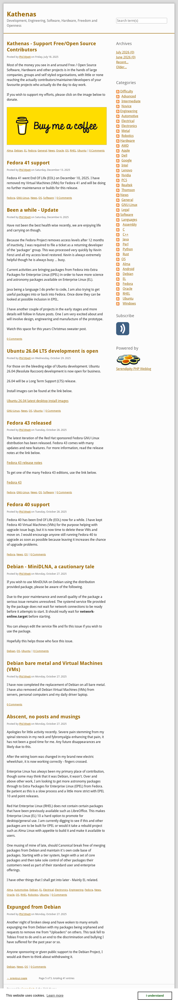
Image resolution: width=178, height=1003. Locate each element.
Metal (125, 131)
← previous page (17, 978)
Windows (129, 303)
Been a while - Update (32, 210)
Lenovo (126, 170)
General (42, 150)
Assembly (130, 224)
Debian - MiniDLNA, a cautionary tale (50, 567)
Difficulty (126, 91)
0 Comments (97, 150)
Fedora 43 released (29, 423)
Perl (125, 244)
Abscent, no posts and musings (43, 717)
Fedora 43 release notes (24, 463)
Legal (125, 210)
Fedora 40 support (28, 504)
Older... (121, 67)
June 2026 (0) (125, 57)
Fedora (32, 150)
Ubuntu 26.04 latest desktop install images (37, 401)
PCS (124, 180)
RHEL (73, 150)
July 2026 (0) (125, 52)
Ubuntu (82, 150)
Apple (125, 151)
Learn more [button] (55, 995)
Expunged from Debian (34, 907)
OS (67, 150)
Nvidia (126, 175)
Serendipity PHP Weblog (133, 369)
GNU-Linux (22, 197)
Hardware (127, 141)
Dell (124, 155)
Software (48, 197)
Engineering (76, 889)
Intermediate (131, 101)
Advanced (128, 96)
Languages (129, 220)
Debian (18, 150)
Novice (126, 106)
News (51, 150)
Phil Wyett (25, 56)
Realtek (126, 185)
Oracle (60, 150)
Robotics (33, 894)
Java (126, 239)
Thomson (128, 190)
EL (25, 150)
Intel (124, 165)
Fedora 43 (14, 482)
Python (128, 249)
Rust (126, 254)
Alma (10, 150)
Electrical (48, 889)
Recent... (122, 62)
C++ (125, 234)
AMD (125, 146)
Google (126, 160)
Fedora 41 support (28, 163)
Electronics (61, 889)
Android (128, 269)
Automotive (21, 889)
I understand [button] (155, 995)
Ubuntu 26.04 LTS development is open (52, 351)
